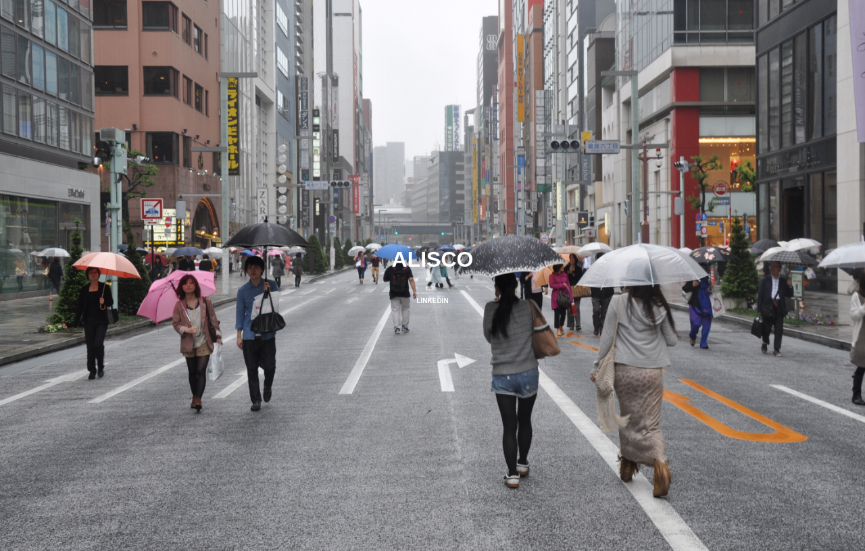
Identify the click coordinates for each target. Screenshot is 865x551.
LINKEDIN (432, 301)
